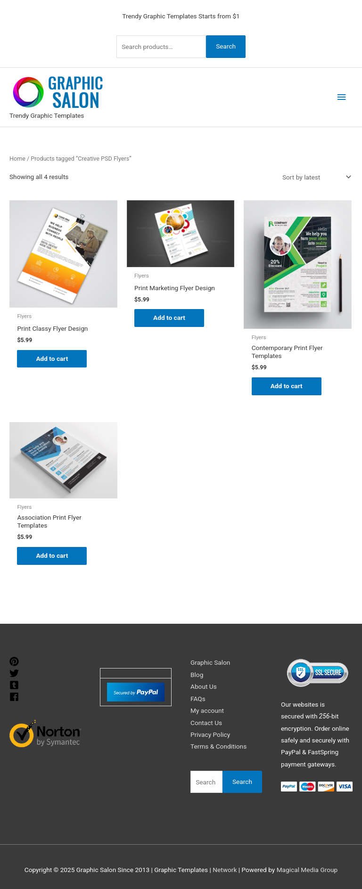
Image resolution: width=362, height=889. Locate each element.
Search (226, 46)
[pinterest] (15, 662)
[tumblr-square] (15, 685)
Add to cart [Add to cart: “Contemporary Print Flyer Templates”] (287, 386)
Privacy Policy (210, 734)
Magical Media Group (307, 869)
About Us (203, 686)
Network (225, 869)
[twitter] (15, 673)
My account (207, 710)
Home (17, 158)
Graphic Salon (210, 663)
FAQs (198, 698)
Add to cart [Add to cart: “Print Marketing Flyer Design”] (169, 317)
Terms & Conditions (218, 746)
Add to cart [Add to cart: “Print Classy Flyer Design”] (52, 358)
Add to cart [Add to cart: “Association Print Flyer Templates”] (52, 555)
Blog (196, 674)
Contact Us (206, 722)
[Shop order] (315, 177)
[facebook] (15, 697)
